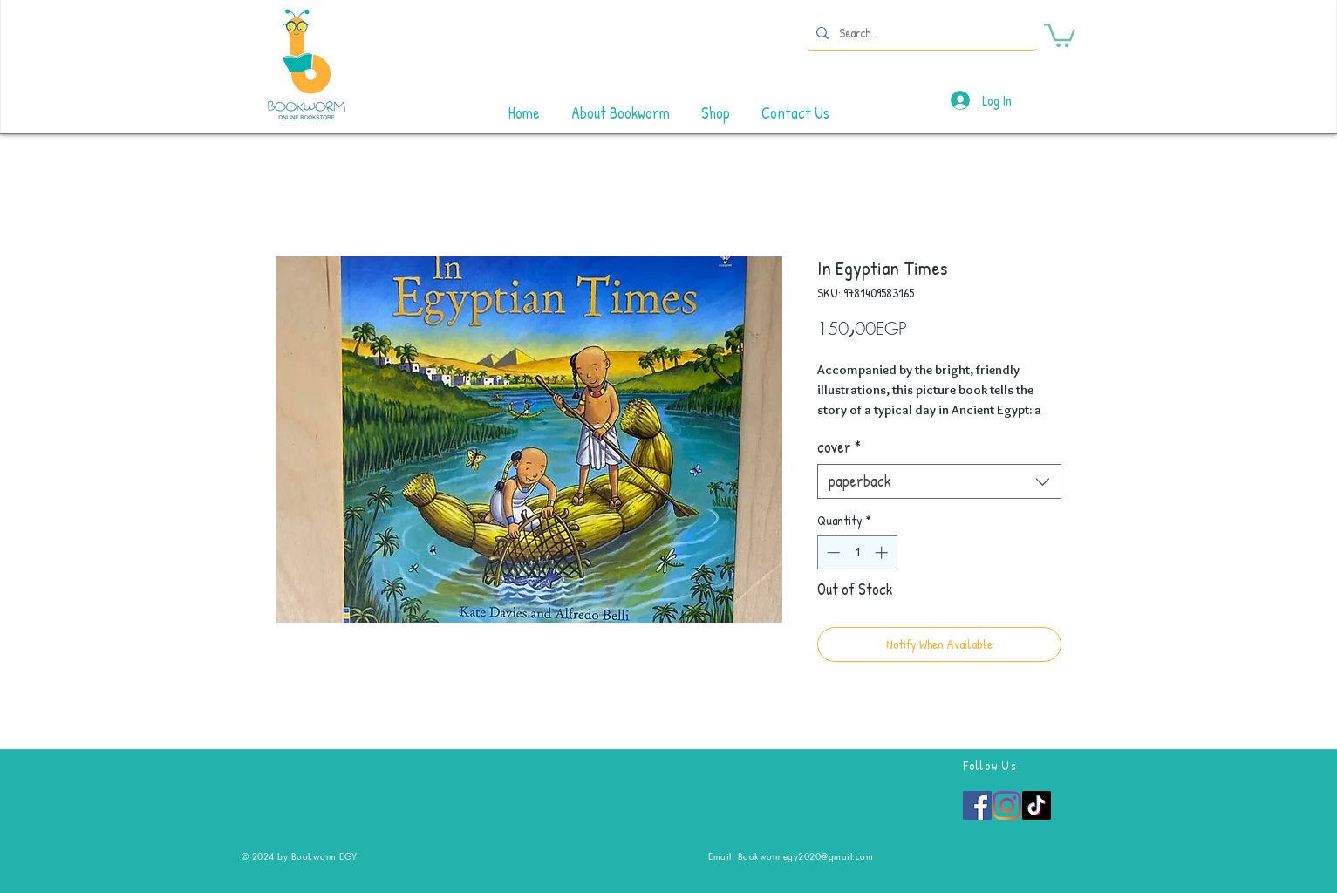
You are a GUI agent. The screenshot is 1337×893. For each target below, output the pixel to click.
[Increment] (883, 552)
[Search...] (920, 33)
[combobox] (939, 481)
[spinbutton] (856, 552)
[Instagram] (1007, 805)
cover (839, 447)
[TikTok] (1036, 805)
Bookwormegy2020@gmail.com (806, 855)
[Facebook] (977, 805)
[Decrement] (831, 552)
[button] (1059, 34)
